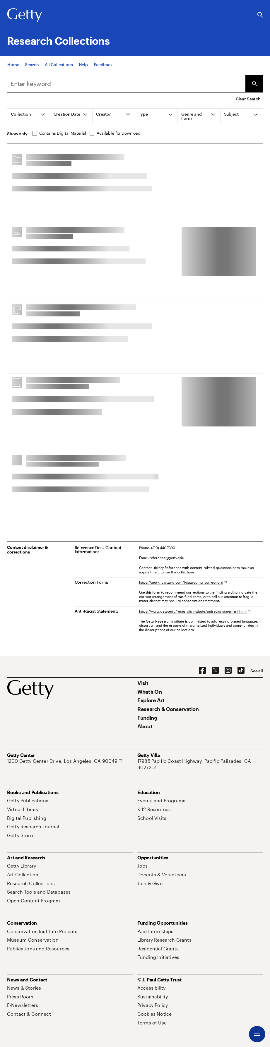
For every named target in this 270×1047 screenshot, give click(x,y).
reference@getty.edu (167, 558)
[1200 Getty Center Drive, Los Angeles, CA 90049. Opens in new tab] (64, 761)
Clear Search (248, 98)
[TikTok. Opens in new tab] (241, 670)
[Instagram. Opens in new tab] (228, 670)
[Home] (13, 64)
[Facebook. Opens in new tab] (202, 670)
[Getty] (24, 15)
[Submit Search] (254, 83)
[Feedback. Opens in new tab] (103, 64)
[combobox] (126, 83)
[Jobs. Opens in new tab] (142, 865)
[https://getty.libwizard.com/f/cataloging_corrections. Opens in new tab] (183, 582)
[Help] (83, 64)
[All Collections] (59, 64)
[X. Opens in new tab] (215, 670)
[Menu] (257, 1034)
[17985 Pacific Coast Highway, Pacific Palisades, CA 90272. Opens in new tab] (200, 764)
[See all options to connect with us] (256, 671)
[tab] (28, 116)
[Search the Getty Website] (260, 15)
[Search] (32, 64)
